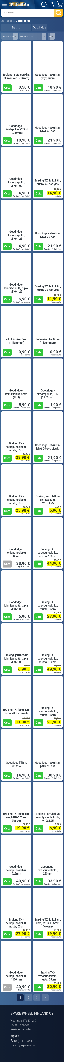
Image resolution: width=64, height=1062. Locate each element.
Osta (7, 87)
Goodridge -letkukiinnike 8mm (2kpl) (16, 394)
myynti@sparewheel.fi (24, 1045)
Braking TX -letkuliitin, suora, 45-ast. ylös (48, 182)
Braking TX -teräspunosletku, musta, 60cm (16, 923)
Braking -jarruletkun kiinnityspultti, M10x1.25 (48, 500)
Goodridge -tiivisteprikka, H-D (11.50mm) (47, 394)
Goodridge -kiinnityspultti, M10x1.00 (16, 182)
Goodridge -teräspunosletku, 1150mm (16, 976)
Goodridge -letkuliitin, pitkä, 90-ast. (47, 764)
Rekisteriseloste (20, 1029)
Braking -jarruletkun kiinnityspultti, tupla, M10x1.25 (48, 817)
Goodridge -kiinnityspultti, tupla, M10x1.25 (16, 288)
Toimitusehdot (19, 1025)
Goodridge (39, 27)
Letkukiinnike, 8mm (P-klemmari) (16, 341)
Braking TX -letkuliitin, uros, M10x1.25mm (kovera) (48, 923)
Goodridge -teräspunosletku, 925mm (16, 870)
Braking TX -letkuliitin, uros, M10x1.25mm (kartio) (16, 817)
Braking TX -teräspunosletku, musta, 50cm (16, 500)
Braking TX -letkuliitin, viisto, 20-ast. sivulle (16, 711)
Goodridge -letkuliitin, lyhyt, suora (47, 76)
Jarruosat (7, 20)
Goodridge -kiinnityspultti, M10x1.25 (16, 235)
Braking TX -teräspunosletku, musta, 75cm (48, 976)
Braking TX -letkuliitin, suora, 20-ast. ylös (48, 288)
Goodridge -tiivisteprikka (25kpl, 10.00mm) (16, 129)
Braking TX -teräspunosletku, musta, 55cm (48, 605)
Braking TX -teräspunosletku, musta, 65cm (16, 447)
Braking (16, 27)
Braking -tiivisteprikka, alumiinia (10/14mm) (16, 76)
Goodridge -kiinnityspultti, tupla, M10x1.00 (16, 605)
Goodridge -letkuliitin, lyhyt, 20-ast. (47, 235)
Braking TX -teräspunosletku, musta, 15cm (48, 711)
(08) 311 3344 (23, 1041)
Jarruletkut (23, 20)
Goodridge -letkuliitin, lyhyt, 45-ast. (47, 129)
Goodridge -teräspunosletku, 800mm (16, 553)
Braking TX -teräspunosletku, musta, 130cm (48, 553)
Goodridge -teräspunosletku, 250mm (48, 870)
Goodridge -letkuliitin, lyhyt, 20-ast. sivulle (47, 446)
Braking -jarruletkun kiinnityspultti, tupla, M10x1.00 (16, 658)
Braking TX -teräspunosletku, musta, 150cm (48, 658)
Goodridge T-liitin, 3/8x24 (16, 764)
